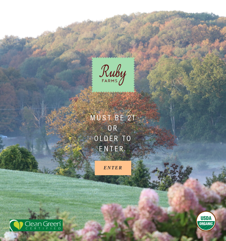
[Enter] (113, 168)
